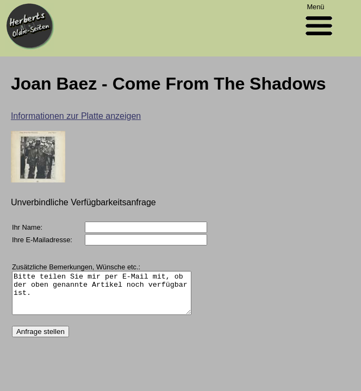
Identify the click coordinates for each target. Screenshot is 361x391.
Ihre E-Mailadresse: (42, 240)
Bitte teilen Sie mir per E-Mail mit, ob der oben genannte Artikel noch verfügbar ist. (112, 297)
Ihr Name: (27, 227)
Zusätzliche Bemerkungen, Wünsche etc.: (76, 267)
